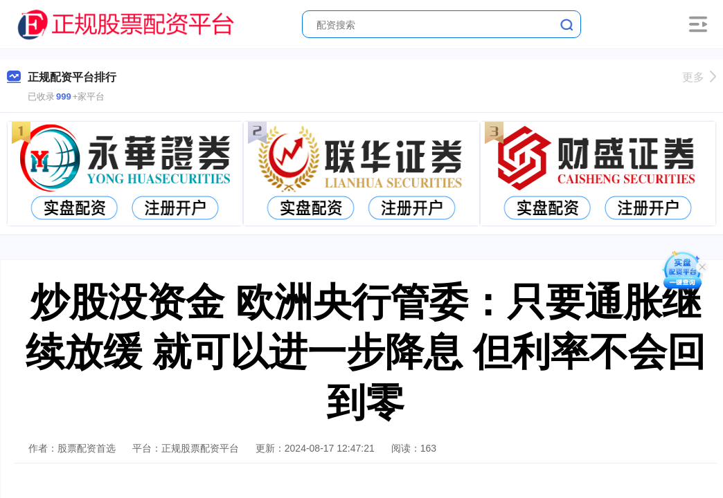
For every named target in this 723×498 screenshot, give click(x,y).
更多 (699, 77)
